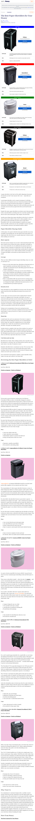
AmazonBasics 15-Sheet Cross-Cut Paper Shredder (16, 449)
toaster (29, 579)
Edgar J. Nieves (5, 20)
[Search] (3, 1)
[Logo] (7, 1)
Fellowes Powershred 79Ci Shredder (15, 620)
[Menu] (2, 1)
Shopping (3, 12)
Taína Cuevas (6, 21)
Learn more (29, 7)
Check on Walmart (16, 370)
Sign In (32, 1)
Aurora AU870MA (19, 593)
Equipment (9, 12)
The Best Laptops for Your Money (10, 818)
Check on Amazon (5, 370)
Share (31, 12)
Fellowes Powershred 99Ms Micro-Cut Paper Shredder (17, 363)
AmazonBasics (5, 483)
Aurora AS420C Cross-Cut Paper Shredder (16, 538)
